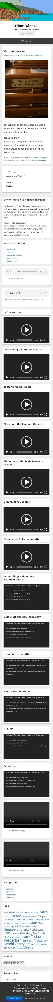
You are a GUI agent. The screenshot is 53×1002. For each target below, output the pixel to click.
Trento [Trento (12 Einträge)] (25, 941)
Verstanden (14, 998)
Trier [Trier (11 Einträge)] (31, 941)
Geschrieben (11, 895)
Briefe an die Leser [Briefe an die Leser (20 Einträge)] (19, 912)
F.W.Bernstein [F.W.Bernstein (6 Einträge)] (9, 920)
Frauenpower (11, 258)
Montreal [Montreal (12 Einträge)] (23, 926)
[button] (26, 330)
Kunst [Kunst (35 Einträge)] (36, 923)
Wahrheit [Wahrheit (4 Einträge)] (20, 948)
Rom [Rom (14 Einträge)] (35, 933)
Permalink (42, 160)
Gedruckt (9, 889)
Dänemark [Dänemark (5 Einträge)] (33, 916)
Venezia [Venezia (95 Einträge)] (21, 944)
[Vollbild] (45, 340)
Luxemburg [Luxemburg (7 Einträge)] (8, 927)
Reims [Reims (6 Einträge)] (17, 934)
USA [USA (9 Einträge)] (46, 941)
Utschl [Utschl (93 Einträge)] (9, 944)
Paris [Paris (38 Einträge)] (7, 933)
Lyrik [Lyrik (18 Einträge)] (16, 926)
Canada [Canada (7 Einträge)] (7, 916)
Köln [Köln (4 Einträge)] (41, 923)
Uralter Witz (10, 252)
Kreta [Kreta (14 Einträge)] (29, 923)
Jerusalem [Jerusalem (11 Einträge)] (9, 923)
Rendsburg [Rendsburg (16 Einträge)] (26, 933)
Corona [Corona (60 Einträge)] (16, 916)
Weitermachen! (12, 261)
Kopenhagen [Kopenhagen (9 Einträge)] (19, 923)
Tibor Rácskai (26, 26)
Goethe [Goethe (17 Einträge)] (30, 919)
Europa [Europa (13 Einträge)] (41, 916)
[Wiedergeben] (7, 340)
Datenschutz (11, 980)
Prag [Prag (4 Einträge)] (12, 933)
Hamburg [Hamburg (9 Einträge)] (39, 920)
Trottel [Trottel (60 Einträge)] (38, 940)
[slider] (24, 340)
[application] (26, 330)
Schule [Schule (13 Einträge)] (41, 933)
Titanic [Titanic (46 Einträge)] (25, 937)
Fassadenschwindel (14, 255)
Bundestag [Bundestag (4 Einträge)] (34, 913)
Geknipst (43, 158)
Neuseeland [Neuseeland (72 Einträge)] (13, 929)
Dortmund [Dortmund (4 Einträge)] (25, 916)
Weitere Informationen (35, 998)
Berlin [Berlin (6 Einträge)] (6, 913)
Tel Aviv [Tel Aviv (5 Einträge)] (17, 937)
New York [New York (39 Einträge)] (29, 929)
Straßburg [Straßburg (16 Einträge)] (9, 937)
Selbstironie (10, 249)
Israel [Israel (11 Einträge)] (46, 919)
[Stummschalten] (41, 340)
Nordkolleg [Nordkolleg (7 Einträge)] (40, 930)
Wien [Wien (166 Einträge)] (28, 947)
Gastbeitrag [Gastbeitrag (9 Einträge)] (20, 920)
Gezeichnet (10, 898)
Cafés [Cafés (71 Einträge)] (43, 912)
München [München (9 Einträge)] (32, 926)
